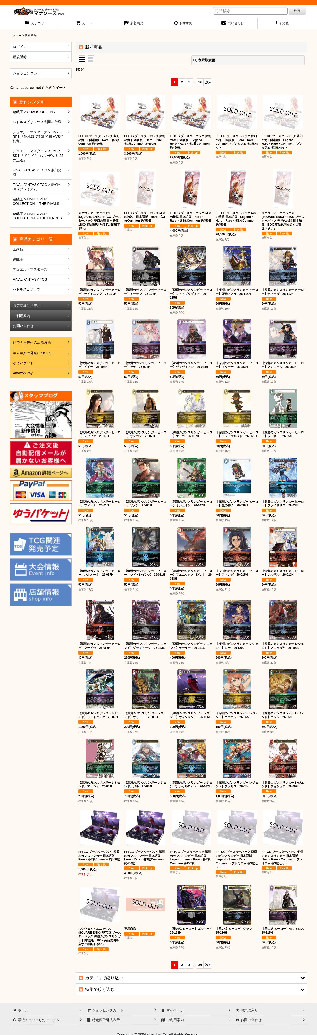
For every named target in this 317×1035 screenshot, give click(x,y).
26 (200, 82)
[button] (282, 23)
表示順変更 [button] (204, 60)
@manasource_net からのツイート (38, 88)
